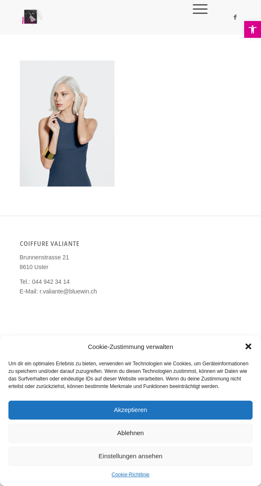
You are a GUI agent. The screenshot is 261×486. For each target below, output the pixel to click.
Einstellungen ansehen (130, 456)
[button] (248, 346)
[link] (252, 29)
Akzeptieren (130, 409)
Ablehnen (130, 432)
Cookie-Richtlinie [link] (130, 475)
